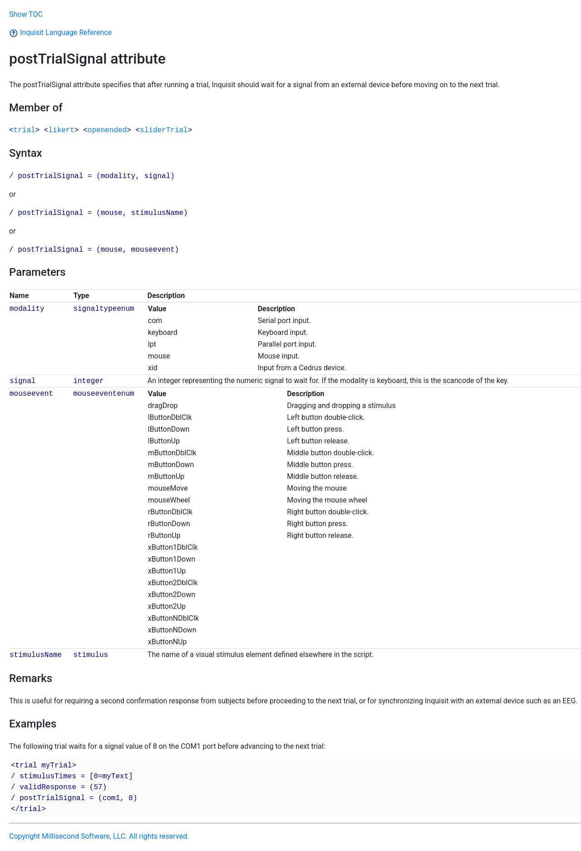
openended (107, 130)
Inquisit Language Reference (60, 32)
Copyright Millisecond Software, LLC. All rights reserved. (99, 836)
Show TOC (26, 14)
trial (24, 130)
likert (61, 130)
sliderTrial (164, 130)
